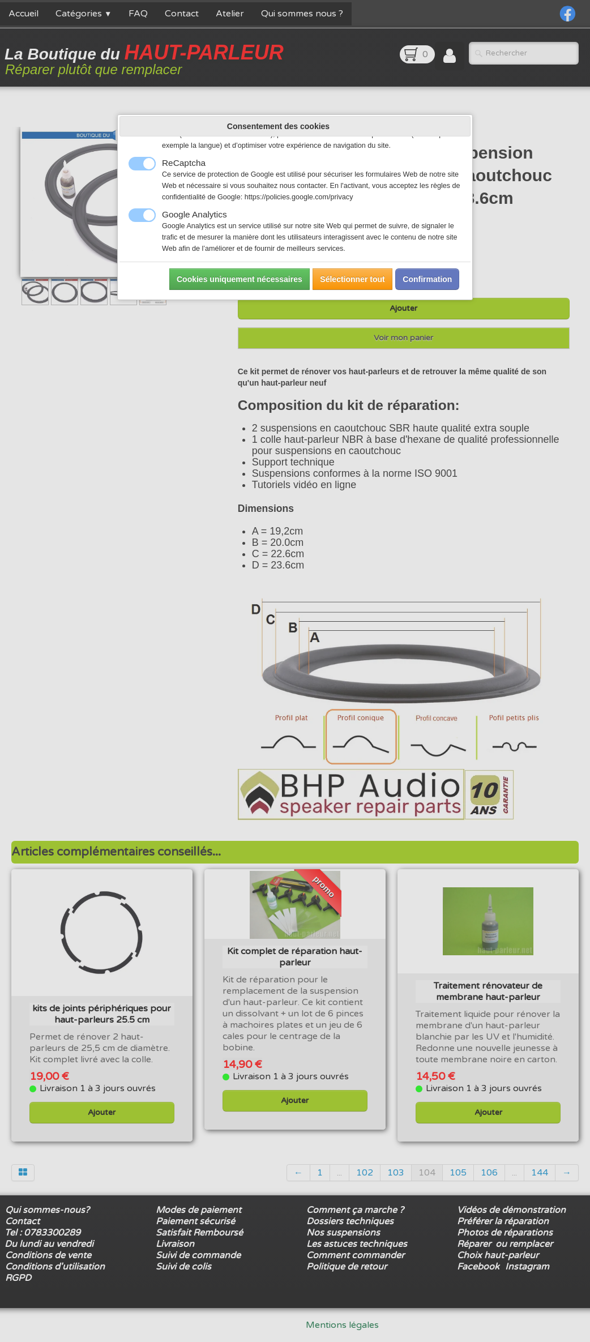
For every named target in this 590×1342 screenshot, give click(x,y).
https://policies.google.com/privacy (299, 197)
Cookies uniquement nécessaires (239, 279)
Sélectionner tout (352, 279)
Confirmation (427, 279)
